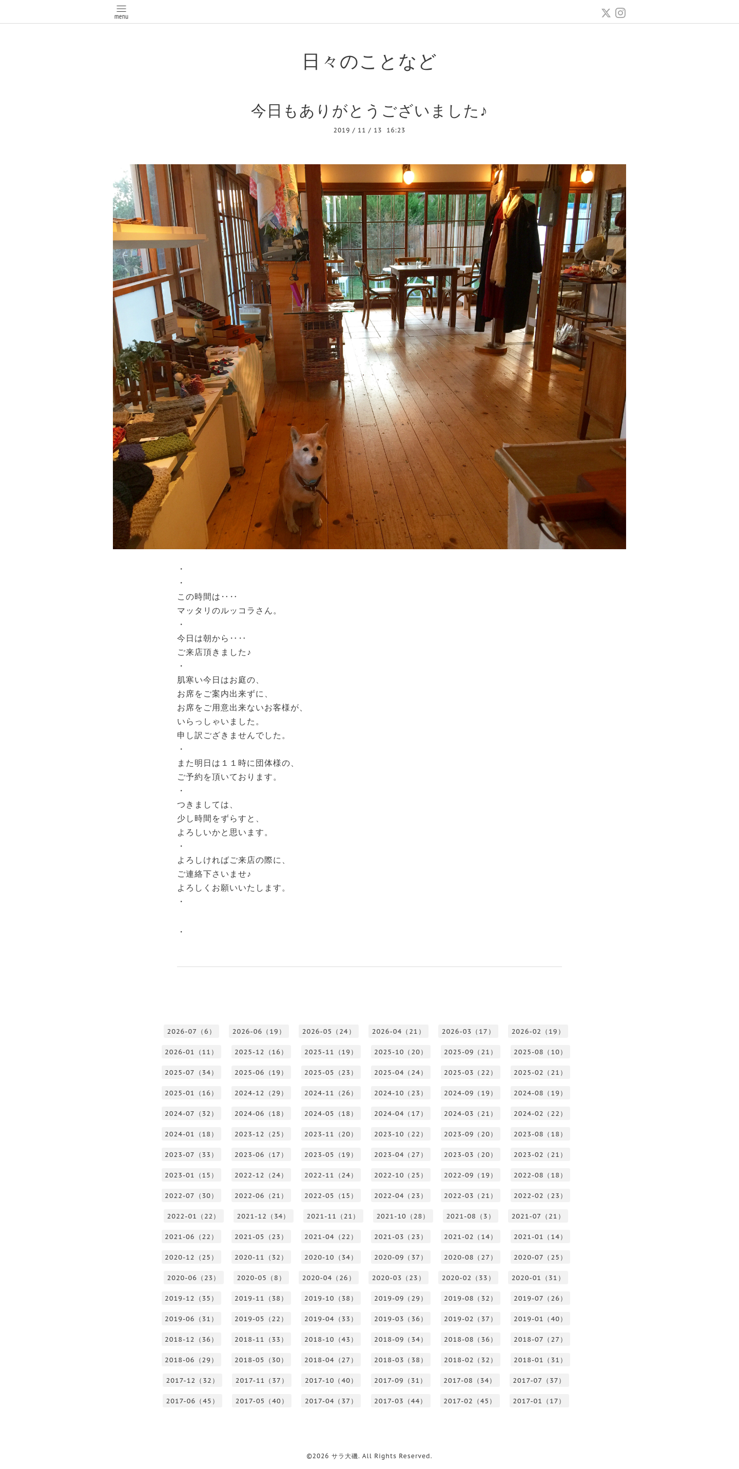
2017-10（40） (331, 1380)
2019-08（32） (470, 1298)
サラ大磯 (345, 1456)
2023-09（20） (470, 1134)
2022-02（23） (540, 1195)
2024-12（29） (261, 1093)
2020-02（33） (468, 1277)
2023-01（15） (191, 1175)
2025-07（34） (191, 1072)
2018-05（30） (261, 1360)
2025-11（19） (331, 1052)
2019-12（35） (191, 1298)
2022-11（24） (331, 1175)
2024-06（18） (261, 1113)
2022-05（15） (331, 1195)
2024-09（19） (470, 1093)
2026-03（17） (468, 1031)
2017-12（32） (192, 1380)
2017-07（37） (539, 1380)
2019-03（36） (400, 1319)
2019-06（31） (191, 1319)
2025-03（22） (470, 1072)
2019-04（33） (331, 1319)
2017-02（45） (469, 1401)
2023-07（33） (191, 1154)
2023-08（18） (540, 1134)
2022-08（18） (540, 1175)
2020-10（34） (331, 1257)
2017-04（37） (331, 1401)
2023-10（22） (400, 1134)
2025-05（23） (331, 1072)
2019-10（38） (331, 1298)
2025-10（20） (400, 1052)
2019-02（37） (470, 1319)
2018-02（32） (470, 1360)
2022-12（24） (261, 1175)
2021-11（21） (333, 1216)
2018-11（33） (261, 1339)
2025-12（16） (261, 1052)
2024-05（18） (331, 1113)
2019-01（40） (540, 1319)
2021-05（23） (261, 1236)
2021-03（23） (400, 1236)
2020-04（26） (329, 1277)
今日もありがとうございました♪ (369, 110)
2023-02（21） (540, 1154)
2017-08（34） (469, 1380)
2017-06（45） (192, 1401)
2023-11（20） (331, 1134)
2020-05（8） (261, 1277)
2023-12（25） (261, 1134)
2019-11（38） (261, 1298)
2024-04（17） (400, 1113)
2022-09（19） (470, 1175)
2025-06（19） (261, 1072)
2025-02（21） (540, 1072)
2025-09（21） (470, 1052)
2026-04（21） (398, 1031)
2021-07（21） (538, 1216)
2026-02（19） (538, 1031)
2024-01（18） (191, 1134)
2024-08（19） (540, 1093)
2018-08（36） (470, 1339)
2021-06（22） (191, 1236)
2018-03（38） (400, 1360)
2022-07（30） (191, 1195)
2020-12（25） (191, 1257)
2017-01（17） (539, 1401)
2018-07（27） (540, 1339)
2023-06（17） (261, 1154)
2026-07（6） (191, 1031)
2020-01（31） (538, 1277)
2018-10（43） (331, 1339)
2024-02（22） (540, 1113)
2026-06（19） (259, 1031)
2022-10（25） (400, 1175)
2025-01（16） (191, 1093)
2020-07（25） (540, 1257)
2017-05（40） (262, 1401)
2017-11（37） (262, 1380)
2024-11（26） (331, 1093)
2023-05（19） (331, 1154)
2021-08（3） (470, 1216)
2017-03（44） (400, 1401)
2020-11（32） (261, 1257)
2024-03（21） (470, 1113)
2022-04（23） (400, 1195)
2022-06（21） (261, 1195)
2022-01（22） (193, 1216)
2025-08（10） (540, 1052)
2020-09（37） (400, 1257)
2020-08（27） (470, 1257)
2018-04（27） (331, 1360)
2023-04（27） (400, 1154)
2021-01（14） (540, 1236)
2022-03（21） (470, 1195)
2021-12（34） (263, 1216)
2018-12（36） (191, 1339)
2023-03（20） (470, 1154)
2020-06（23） (193, 1277)
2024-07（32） (191, 1113)
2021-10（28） (403, 1216)
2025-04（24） (400, 1072)
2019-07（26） (540, 1298)
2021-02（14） (470, 1236)
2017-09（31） (400, 1380)
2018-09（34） (400, 1339)
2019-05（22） (261, 1319)
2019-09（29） (400, 1298)
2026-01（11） (191, 1052)
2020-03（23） (398, 1277)
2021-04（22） (331, 1236)
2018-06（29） (191, 1360)
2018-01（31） (540, 1360)
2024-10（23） (400, 1093)
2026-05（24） (329, 1031)
